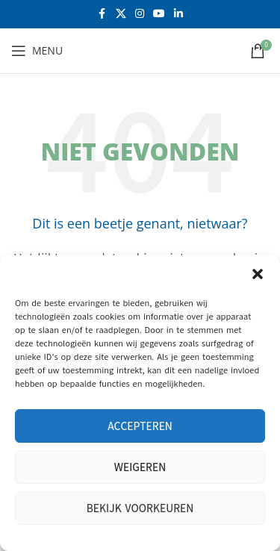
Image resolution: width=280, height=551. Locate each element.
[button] (257, 274)
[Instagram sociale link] (140, 14)
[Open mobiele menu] (37, 51)
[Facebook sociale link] (102, 14)
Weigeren (140, 467)
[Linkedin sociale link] (178, 14)
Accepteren (140, 426)
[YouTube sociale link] (159, 14)
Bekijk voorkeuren (140, 508)
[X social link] (121, 14)
